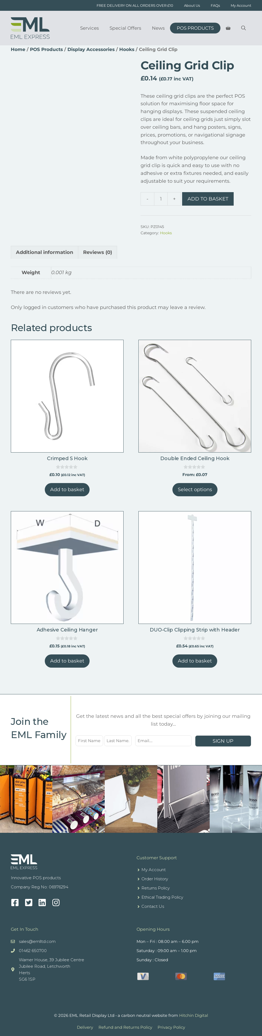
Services (89, 28)
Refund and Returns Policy (125, 1027)
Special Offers (125, 28)
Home (18, 49)
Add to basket (208, 199)
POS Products (195, 28)
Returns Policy (155, 888)
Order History (154, 878)
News (158, 28)
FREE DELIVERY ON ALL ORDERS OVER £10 (135, 5)
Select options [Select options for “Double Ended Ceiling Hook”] (195, 489)
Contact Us (152, 906)
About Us (192, 5)
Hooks (126, 49)
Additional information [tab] (44, 252)
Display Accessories (91, 49)
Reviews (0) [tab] (97, 252)
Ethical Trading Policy (162, 897)
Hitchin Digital (193, 1015)
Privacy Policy (171, 1027)
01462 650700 (33, 950)
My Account (241, 5)
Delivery (85, 1027)
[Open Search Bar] (243, 28)
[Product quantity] (161, 199)
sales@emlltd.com (37, 941)
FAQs (215, 5)
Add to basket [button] (67, 489)
